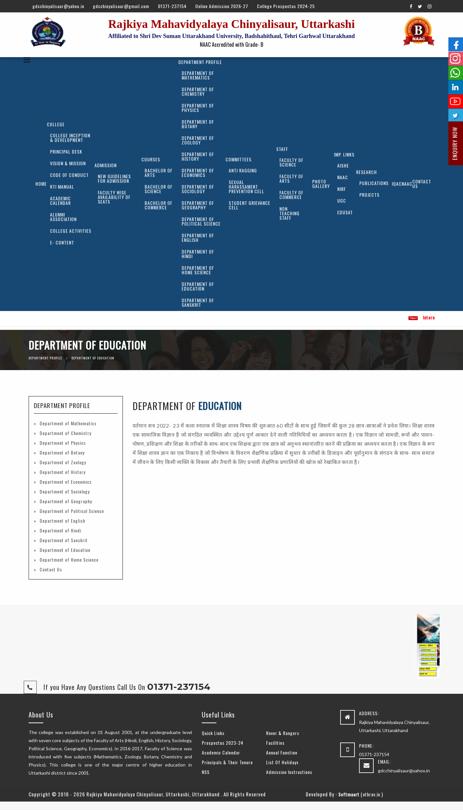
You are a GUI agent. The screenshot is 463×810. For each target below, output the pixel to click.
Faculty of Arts (291, 178)
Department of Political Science (201, 221)
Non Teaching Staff (289, 213)
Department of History (198, 156)
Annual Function (281, 752)
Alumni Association (63, 216)
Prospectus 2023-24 (222, 742)
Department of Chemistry (198, 91)
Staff (282, 148)
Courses (150, 159)
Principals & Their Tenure (227, 762)
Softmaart (348, 794)
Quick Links (213, 732)
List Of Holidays (282, 762)
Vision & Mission (68, 163)
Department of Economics (198, 172)
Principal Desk (66, 151)
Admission (106, 165)
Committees (238, 159)
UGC (341, 200)
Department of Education (198, 286)
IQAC (397, 183)
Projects (369, 194)
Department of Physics (198, 107)
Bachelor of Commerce (159, 205)
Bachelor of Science (159, 188)
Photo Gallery (321, 183)
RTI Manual (62, 186)
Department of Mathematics (198, 75)
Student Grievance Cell (249, 205)
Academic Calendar (60, 200)
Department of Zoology (198, 140)
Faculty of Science (291, 162)
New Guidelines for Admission (114, 178)
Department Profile (200, 61)
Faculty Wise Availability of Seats (114, 197)
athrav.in (371, 794)
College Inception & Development (70, 137)
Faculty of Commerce (291, 194)
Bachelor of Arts (159, 172)
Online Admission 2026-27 (221, 6)
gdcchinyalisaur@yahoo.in (58, 6)
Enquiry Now (455, 143)
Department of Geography (198, 205)
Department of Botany (198, 124)
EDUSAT (345, 212)
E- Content (62, 242)
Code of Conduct (69, 174)
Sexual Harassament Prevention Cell (246, 186)
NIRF (341, 188)
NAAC (342, 177)
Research (366, 171)
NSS (206, 771)
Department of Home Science (198, 270)
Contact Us (421, 183)
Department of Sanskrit (198, 302)
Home (41, 183)
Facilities (275, 742)
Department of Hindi (198, 253)
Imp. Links (344, 154)
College (56, 124)
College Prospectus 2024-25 (286, 6)
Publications (374, 183)
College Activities (70, 230)
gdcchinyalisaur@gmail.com (121, 6)
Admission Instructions (289, 771)
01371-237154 (172, 6)
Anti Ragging (243, 170)
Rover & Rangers (282, 732)
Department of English (198, 237)
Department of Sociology (198, 188)
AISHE (343, 165)
